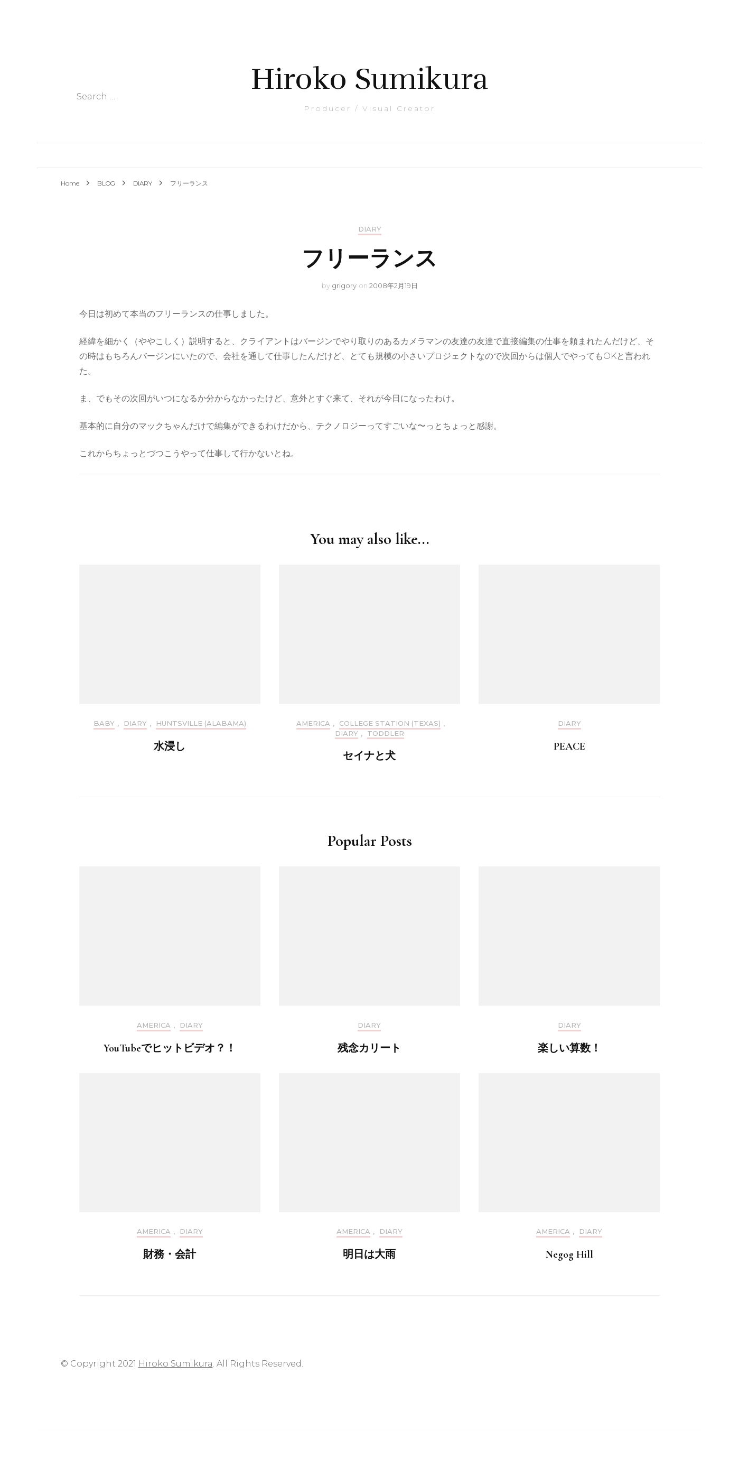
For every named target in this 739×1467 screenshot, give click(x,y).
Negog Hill (569, 1254)
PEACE (569, 746)
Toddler (385, 733)
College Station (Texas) (390, 723)
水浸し (169, 746)
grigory (344, 285)
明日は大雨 (369, 1254)
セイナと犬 (369, 756)
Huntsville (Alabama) (201, 723)
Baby (104, 723)
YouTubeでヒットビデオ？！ (170, 1048)
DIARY (369, 229)
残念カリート (369, 1048)
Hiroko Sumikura (369, 79)
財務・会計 (169, 1254)
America (313, 723)
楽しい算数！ (569, 1048)
